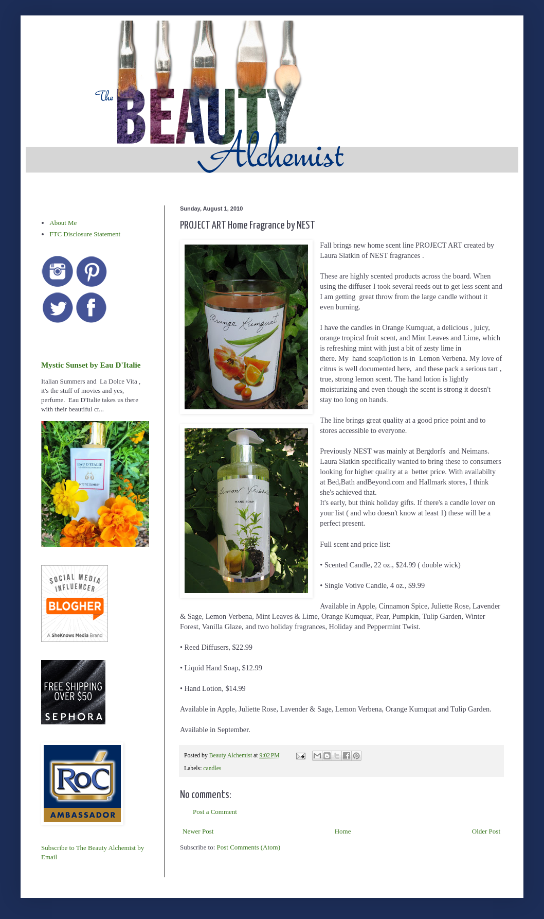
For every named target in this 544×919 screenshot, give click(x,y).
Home (343, 831)
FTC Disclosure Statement (84, 234)
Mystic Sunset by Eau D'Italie (90, 364)
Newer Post (198, 831)
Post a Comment (215, 812)
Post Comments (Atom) (249, 847)
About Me (63, 223)
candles (212, 768)
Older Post (486, 831)
